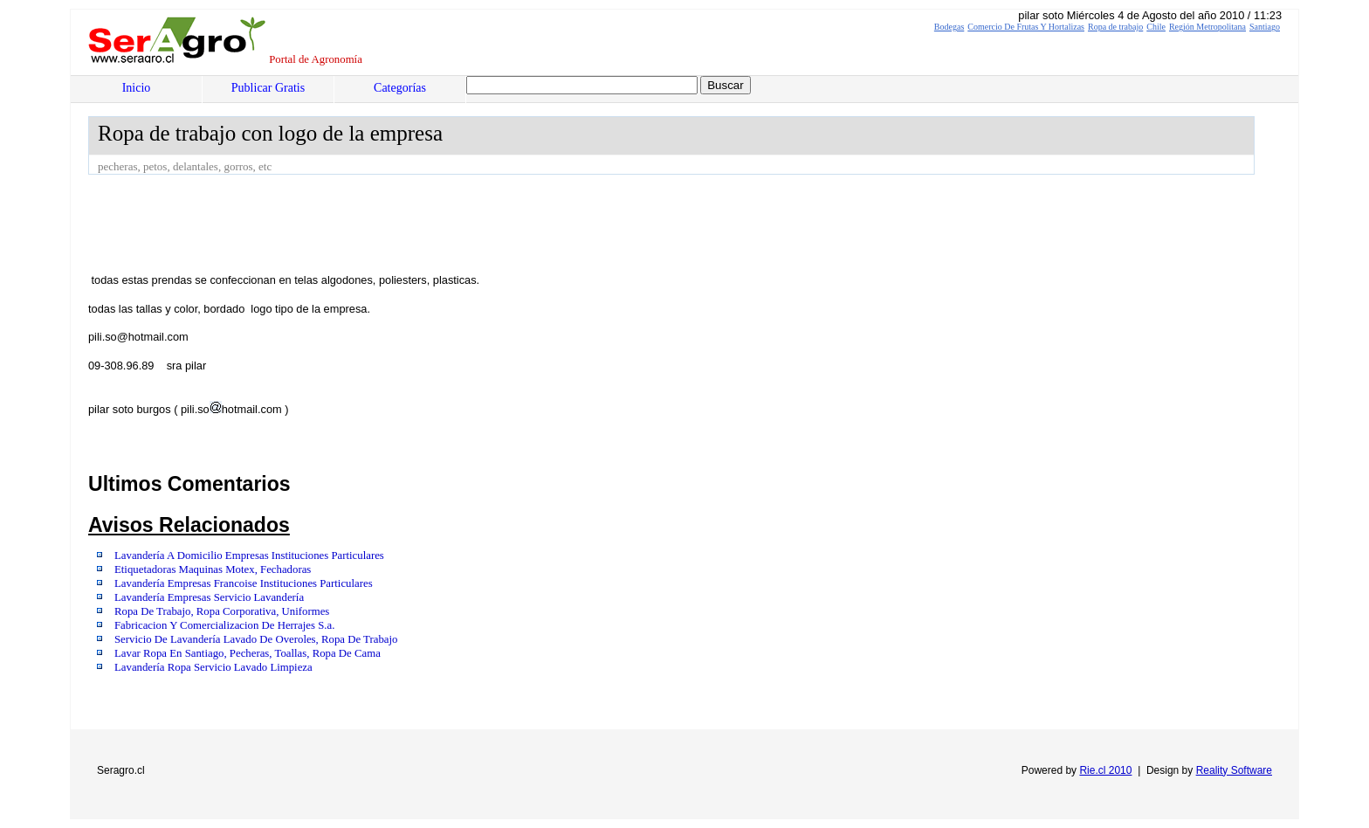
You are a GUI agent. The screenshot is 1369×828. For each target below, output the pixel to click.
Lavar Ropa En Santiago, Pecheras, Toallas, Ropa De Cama (247, 653)
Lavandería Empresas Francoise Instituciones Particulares (243, 583)
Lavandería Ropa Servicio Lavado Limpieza (213, 667)
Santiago (1264, 26)
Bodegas (949, 26)
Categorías (400, 87)
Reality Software (1234, 770)
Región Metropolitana (1207, 26)
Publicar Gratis (268, 87)
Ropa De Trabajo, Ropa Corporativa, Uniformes (221, 611)
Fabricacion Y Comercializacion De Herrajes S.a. (224, 625)
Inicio (136, 87)
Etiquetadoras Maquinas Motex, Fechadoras (212, 569)
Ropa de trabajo (1115, 26)
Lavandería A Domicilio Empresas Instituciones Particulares (249, 555)
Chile (1156, 26)
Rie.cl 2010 (1105, 770)
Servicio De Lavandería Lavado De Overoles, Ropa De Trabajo (255, 639)
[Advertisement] (406, 222)
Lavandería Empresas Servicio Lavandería (209, 597)
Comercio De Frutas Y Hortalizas (1025, 26)
